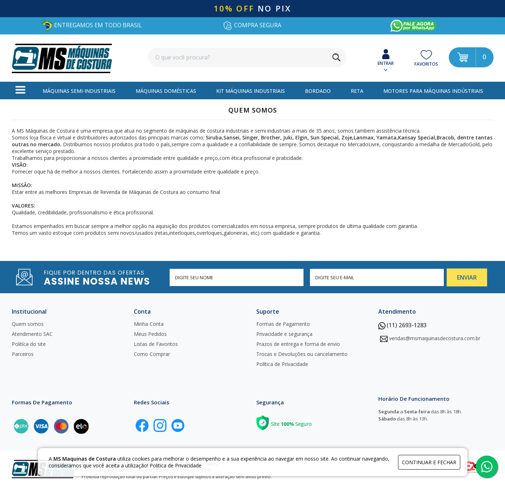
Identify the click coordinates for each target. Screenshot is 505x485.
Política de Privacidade (282, 364)
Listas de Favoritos (156, 344)
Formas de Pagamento (283, 323)
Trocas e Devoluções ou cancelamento (302, 354)
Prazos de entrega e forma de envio (298, 344)
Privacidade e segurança (284, 334)
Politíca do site (29, 344)
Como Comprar (152, 354)
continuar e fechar (429, 462)
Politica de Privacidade (175, 465)
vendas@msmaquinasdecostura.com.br (434, 338)
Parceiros (23, 354)
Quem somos (28, 323)
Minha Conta (149, 323)
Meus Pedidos (150, 334)
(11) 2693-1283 (402, 325)
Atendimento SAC (32, 334)
